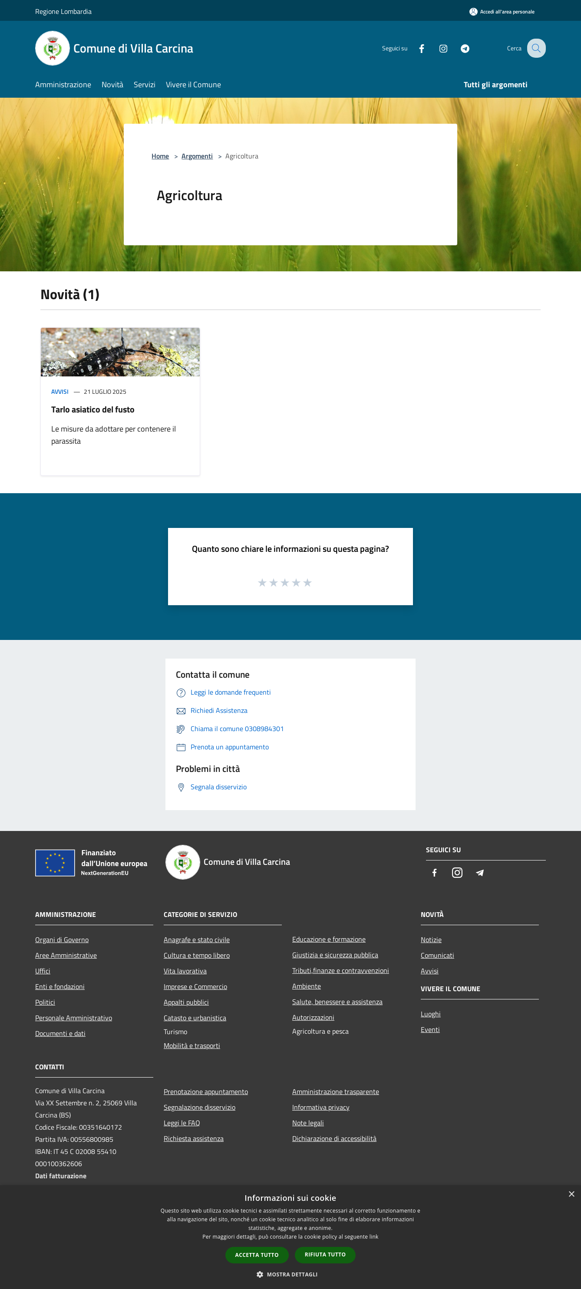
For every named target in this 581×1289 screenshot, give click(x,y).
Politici (45, 1002)
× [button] (571, 1194)
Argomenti (197, 156)
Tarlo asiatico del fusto (93, 409)
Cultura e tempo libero (197, 955)
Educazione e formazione (329, 939)
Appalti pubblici (186, 1002)
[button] (290, 1274)
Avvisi (60, 391)
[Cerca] (535, 48)
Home (160, 156)
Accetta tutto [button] (257, 1255)
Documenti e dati (60, 1033)
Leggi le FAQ (182, 1123)
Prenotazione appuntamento (206, 1091)
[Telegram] (458, 48)
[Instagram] (436, 48)
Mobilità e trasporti (192, 1045)
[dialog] (290, 1237)
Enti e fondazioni (60, 986)
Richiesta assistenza (194, 1138)
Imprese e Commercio (195, 986)
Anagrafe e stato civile (197, 939)
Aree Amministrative (66, 955)
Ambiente (306, 986)
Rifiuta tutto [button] (325, 1254)
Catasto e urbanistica (195, 1017)
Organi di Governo (62, 939)
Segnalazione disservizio (199, 1107)
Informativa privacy (321, 1107)
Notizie (431, 939)
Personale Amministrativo (73, 1017)
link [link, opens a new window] (374, 1236)
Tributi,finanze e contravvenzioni (340, 970)
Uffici (42, 971)
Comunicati (437, 955)
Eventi (430, 1029)
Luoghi (431, 1014)
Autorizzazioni (313, 1017)
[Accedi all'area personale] (502, 11)
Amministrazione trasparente (335, 1091)
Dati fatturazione (60, 1175)
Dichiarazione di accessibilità (334, 1138)
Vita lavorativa (185, 971)
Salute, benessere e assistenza (337, 1001)
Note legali (308, 1123)
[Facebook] (414, 48)
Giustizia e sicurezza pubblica (335, 954)
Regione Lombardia (63, 11)
